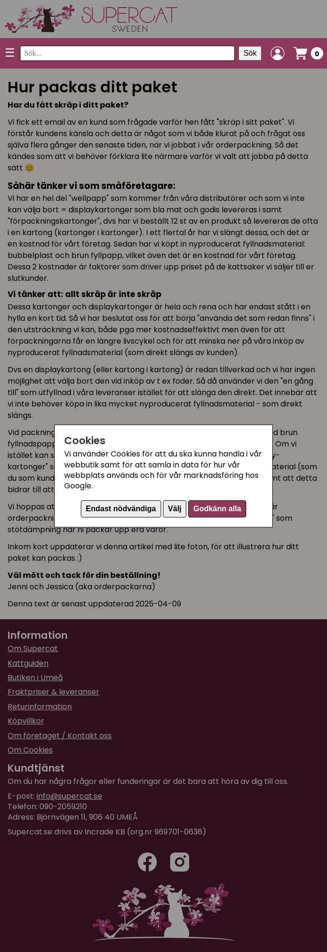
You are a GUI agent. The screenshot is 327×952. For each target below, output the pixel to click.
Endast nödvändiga (121, 509)
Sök (250, 53)
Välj (174, 509)
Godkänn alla (217, 509)
